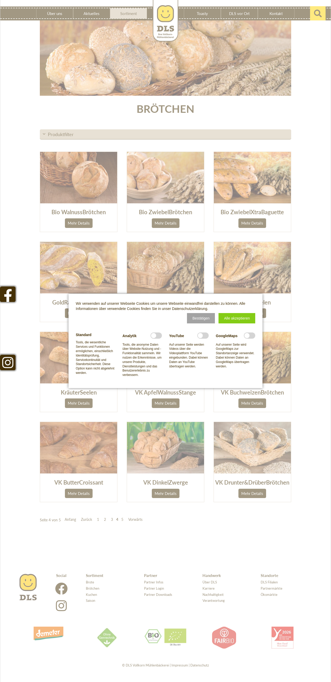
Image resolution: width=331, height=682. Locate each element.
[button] (201, 318)
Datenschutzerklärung (189, 309)
